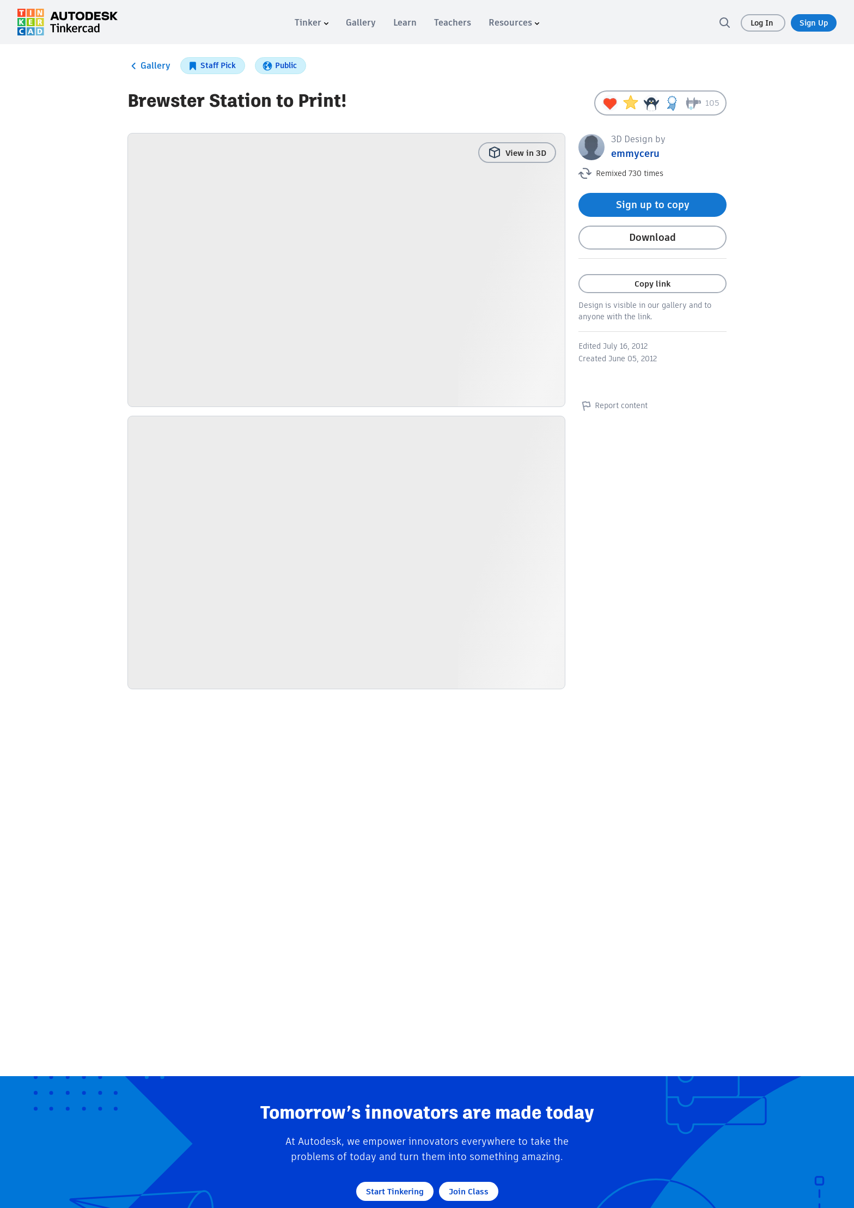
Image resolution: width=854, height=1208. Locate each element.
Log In (763, 22)
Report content (613, 405)
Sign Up (814, 22)
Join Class (469, 1191)
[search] (724, 22)
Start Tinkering (395, 1191)
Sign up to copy (653, 204)
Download (652, 237)
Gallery (148, 65)
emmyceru (635, 153)
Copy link (652, 283)
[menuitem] (311, 22)
